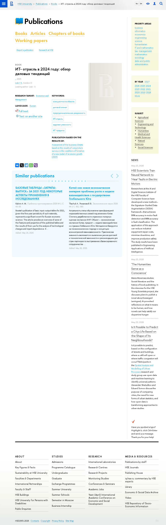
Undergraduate (60, 472)
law (136, 50)
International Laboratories (102, 461)
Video (128, 497)
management (145, 50)
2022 (142, 89)
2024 (148, 85)
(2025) (68, 150)
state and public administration (142, 62)
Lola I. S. (18, 83)
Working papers (31, 40)
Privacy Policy (58, 520)
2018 (148, 92)
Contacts (35, 520)
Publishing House (134, 472)
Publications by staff (136, 461)
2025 (142, 85)
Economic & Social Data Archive (141, 492)
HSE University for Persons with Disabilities (31, 502)
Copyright (45, 520)
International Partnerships (28, 483)
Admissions (57, 461)
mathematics (141, 54)
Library (128, 486)
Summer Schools (60, 494)
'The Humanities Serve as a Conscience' (141, 268)
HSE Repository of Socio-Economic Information (138, 505)
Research (95, 456)
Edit (157, 520)
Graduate (57, 478)
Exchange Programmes (63, 483)
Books (21, 33)
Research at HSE (46, 50)
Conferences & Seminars (102, 483)
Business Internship (62, 505)
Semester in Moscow (63, 500)
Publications (43, 21)
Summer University (61, 489)
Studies (57, 456)
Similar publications (34, 176)
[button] (49, 181)
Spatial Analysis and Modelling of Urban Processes (142, 368)
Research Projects (98, 472)
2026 (137, 85)
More (137, 95)
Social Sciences (145, 147)
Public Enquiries (23, 508)
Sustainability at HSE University (31, 472)
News (134, 160)
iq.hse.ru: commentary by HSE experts (140, 480)
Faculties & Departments (28, 478)
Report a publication (25, 50)
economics (140, 34)
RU (137, 3)
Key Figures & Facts (25, 467)
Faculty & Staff (23, 489)
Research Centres (98, 467)
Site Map (70, 520)
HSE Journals (131, 467)
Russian (33, 106)
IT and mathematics (144, 47)
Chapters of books (67, 33)
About (19, 456)
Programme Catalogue (63, 467)
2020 (137, 92)
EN (141, 3)
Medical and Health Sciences (142, 135)
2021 (148, 89)
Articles (37, 33)
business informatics (140, 29)
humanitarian (141, 44)
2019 (143, 92)
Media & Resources (138, 456)
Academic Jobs (96, 489)
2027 (147, 81)
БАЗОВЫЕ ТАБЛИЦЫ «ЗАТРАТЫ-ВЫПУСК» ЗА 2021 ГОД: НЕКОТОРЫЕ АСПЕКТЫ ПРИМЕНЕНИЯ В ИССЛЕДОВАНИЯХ (39, 193)
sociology (139, 57)
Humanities (143, 130)
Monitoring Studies (99, 478)
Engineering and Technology (144, 126)
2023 (137, 89)
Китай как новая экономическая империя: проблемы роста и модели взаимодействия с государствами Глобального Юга (91, 193)
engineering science (141, 39)
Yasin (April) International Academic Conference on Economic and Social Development (102, 499)
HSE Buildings (22, 494)
